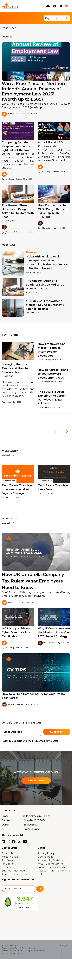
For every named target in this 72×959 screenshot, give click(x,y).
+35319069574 (30, 824)
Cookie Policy (46, 856)
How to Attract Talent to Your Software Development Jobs (53, 373)
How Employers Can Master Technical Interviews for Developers (51, 349)
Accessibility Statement (52, 860)
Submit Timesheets (13, 870)
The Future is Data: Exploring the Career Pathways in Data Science (52, 397)
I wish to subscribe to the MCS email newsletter (30, 741)
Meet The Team (11, 856)
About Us (7, 853)
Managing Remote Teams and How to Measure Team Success (15, 370)
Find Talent (9, 863)
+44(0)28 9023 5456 (33, 820)
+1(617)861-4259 (31, 829)
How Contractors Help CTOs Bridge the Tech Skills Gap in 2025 (53, 209)
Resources (8, 867)
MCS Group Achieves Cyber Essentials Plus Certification (16, 632)
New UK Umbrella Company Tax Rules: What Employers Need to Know (33, 581)
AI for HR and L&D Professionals (50, 144)
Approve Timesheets (14, 874)
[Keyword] (54, 18)
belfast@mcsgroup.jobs (36, 816)
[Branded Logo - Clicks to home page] (10, 6)
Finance (31, 252)
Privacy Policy (46, 853)
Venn (68, 945)
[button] (66, 431)
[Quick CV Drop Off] (48, 6)
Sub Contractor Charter (52, 867)
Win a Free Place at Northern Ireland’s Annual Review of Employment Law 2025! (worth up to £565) (34, 91)
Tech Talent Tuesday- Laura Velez (53, 487)
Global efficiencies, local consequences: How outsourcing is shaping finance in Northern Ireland (47, 262)
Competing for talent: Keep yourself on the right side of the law (16, 146)
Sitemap (32, 948)
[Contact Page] (61, 6)
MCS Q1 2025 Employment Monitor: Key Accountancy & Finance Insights (45, 304)
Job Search (8, 860)
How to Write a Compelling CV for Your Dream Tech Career (33, 696)
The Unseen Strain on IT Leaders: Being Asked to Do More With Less (18, 211)
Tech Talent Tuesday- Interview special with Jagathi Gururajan (17, 489)
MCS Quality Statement (52, 863)
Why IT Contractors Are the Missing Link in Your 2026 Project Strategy (54, 632)
